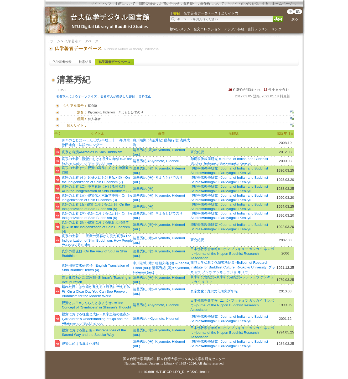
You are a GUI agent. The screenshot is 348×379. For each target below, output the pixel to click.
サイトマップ (101, 4)
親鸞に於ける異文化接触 (80, 344)
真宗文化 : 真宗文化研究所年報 (214, 291)
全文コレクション (207, 29)
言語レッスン (258, 29)
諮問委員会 (147, 4)
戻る (294, 19)
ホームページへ (284, 4)
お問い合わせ (169, 4)
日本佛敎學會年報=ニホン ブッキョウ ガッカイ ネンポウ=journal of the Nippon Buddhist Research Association (232, 253)
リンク (276, 29)
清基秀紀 (155, 140)
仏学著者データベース (81, 41)
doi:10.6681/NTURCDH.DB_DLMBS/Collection (174, 372)
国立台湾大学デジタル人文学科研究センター (191, 359)
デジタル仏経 (234, 29)
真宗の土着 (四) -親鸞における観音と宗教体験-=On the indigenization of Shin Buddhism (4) (96, 226)
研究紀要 (197, 152)
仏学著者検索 (62, 62)
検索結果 (85, 62)
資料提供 (190, 4)
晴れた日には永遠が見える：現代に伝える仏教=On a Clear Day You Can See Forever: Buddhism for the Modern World (96, 291)
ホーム (55, 41)
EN (298, 11)
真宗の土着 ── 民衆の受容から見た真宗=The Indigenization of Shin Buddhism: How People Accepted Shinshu (97, 240)
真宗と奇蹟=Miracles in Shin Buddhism (92, 152)
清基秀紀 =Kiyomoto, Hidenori (156, 161)
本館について (125, 4)
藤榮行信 (171, 140)
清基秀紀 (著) (143, 189)
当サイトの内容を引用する (247, 4)
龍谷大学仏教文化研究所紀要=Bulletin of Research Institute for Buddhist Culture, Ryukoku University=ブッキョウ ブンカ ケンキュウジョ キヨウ (232, 267)
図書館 (148, 359)
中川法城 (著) (143, 263)
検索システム (180, 29)
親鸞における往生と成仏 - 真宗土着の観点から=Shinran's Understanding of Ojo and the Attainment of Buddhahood (96, 318)
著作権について (212, 4)
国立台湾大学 (133, 359)
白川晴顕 (140, 140)
